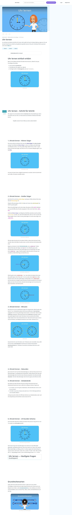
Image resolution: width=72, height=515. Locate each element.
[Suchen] (42, 2)
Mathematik (4, 37)
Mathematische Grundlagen (13, 37)
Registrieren (67, 2)
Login (60, 2)
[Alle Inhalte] (17, 2)
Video (8, 45)
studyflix (7, 2)
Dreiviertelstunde (24, 246)
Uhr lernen (21, 37)
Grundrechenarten (24, 488)
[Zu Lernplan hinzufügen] (3, 34)
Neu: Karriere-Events (51, 2)
